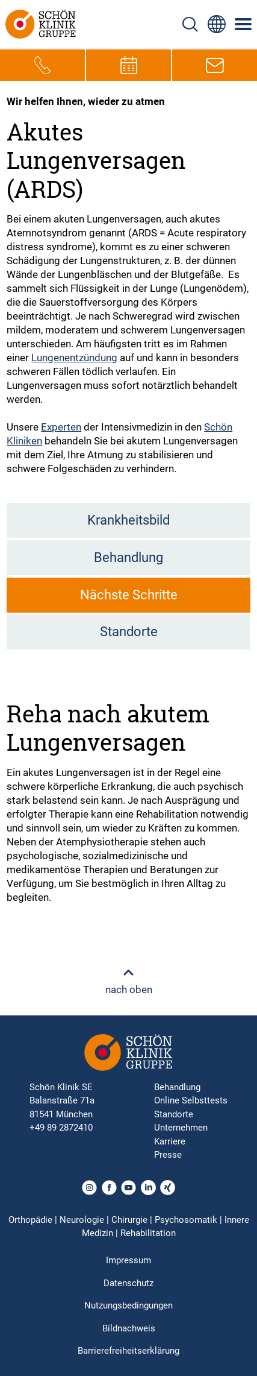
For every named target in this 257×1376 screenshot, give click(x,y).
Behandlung (128, 557)
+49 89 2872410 (61, 1127)
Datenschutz (128, 1283)
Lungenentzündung (74, 358)
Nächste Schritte (129, 594)
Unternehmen (181, 1127)
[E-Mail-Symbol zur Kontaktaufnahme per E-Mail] (215, 65)
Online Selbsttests (191, 1100)
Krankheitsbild (128, 520)
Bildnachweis (128, 1328)
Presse (168, 1154)
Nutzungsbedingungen (128, 1305)
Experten (61, 427)
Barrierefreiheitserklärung (128, 1350)
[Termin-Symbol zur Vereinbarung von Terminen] (129, 65)
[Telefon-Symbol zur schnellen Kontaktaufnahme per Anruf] (43, 65)
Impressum (128, 1260)
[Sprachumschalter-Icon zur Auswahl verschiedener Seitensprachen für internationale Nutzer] (217, 24)
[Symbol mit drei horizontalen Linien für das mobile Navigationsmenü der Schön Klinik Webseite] (244, 24)
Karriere (169, 1141)
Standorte (129, 631)
